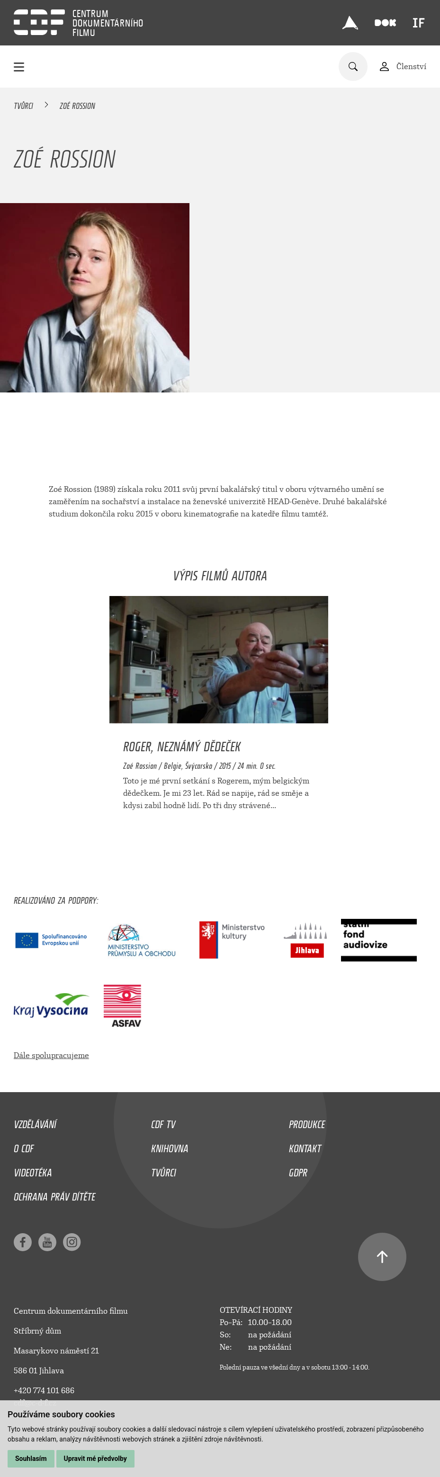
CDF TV (163, 1122)
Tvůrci (23, 104)
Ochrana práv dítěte (54, 1194)
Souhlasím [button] (31, 1458)
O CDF (24, 1146)
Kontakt (305, 1146)
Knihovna (170, 1146)
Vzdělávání (35, 1122)
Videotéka (33, 1170)
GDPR (298, 1170)
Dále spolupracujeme (51, 1055)
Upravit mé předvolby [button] (95, 1458)
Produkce (307, 1122)
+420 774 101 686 (44, 1390)
